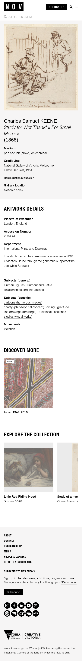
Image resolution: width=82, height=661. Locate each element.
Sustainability (13, 546)
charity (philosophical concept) (24, 307)
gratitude (63, 307)
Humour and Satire (39, 285)
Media (7, 551)
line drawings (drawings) (20, 312)
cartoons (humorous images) (23, 302)
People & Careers (15, 556)
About (7, 535)
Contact (9, 540)
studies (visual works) (18, 316)
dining (50, 307)
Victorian (9, 329)
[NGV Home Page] (14, 6)
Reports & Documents (18, 562)
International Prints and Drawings (25, 248)
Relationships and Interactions (24, 290)
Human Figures (14, 285)
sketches (60, 312)
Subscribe (13, 592)
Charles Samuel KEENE (30, 121)
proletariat (45, 312)
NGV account (69, 582)
